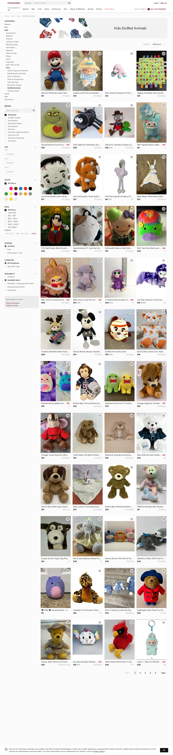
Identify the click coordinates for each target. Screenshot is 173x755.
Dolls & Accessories (15, 79)
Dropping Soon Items (15, 287)
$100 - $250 (11, 221)
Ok (164, 750)
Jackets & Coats (12, 42)
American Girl (12, 135)
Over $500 (11, 227)
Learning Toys (13, 82)
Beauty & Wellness (77, 9)
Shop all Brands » (13, 303)
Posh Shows (109, 9)
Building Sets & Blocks (16, 73)
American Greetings (14, 138)
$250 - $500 (11, 224)
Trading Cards (13, 91)
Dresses (9, 39)
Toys (18, 16)
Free (8, 249)
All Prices (10, 210)
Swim (8, 59)
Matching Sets (12, 44)
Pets (65, 9)
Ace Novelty (11, 121)
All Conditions (12, 263)
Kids (39, 9)
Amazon (9, 129)
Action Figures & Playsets (17, 71)
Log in (156, 3)
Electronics (56, 9)
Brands (90, 9)
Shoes (8, 56)
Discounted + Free (13, 253)
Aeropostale (11, 126)
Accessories (11, 33)
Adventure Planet (13, 123)
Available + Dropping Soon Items (19, 283)
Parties (99, 9)
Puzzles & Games (14, 85)
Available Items (12, 280)
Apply (33, 233)
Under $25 (10, 213)
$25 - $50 (10, 216)
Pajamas (9, 50)
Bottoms (9, 36)
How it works (139, 9)
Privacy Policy (99, 751)
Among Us (10, 141)
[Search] (50, 3)
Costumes (10, 62)
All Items (10, 246)
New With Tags (12, 266)
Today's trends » (12, 305)
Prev (127, 673)
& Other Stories (12, 118)
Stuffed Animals (28, 16)
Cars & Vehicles (13, 76)
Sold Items (10, 290)
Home (46, 9)
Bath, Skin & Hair (13, 65)
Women (26, 9)
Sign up (164, 3)
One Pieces (10, 47)
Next (163, 673)
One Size (10, 154)
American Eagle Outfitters (17, 132)
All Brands (10, 115)
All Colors (10, 183)
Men (33, 9)
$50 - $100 (11, 218)
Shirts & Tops (11, 53)
